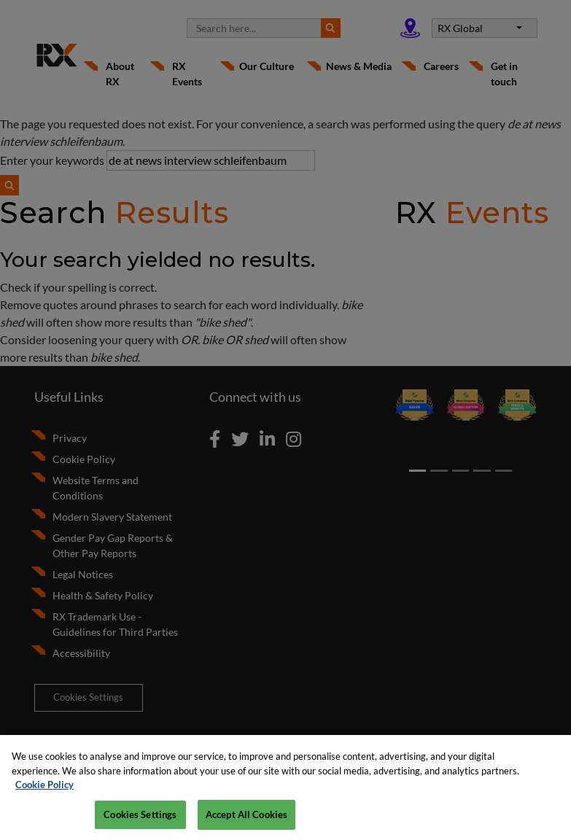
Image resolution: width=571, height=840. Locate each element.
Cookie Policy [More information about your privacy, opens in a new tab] (44, 791)
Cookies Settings (140, 821)
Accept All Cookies (246, 821)
